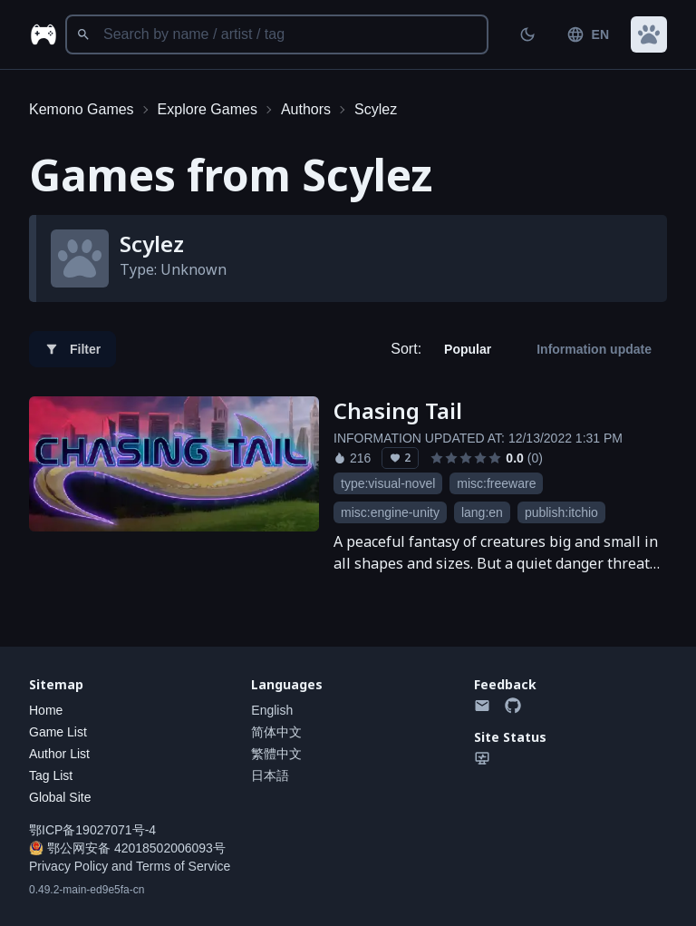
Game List (58, 732)
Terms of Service (183, 866)
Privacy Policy (68, 866)
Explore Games (207, 109)
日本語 (270, 775)
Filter (72, 349)
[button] (649, 34)
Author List (59, 753)
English (272, 710)
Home (46, 710)
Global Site (60, 797)
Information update (594, 349)
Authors (306, 109)
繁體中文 (276, 753)
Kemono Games (81, 109)
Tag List (50, 775)
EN (587, 34)
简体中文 (276, 732)
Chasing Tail (398, 410)
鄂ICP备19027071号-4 (92, 830)
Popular (467, 349)
